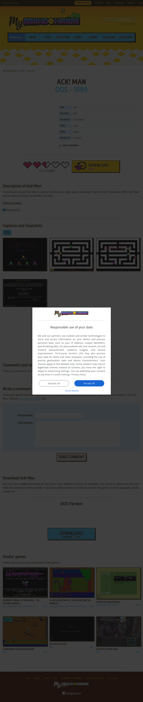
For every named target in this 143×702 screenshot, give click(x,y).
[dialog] (71, 350)
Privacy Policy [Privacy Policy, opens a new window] (78, 374)
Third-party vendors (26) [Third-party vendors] (69, 353)
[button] (71, 390)
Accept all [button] (89, 383)
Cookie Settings (61, 374)
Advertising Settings (59, 371)
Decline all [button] (54, 383)
